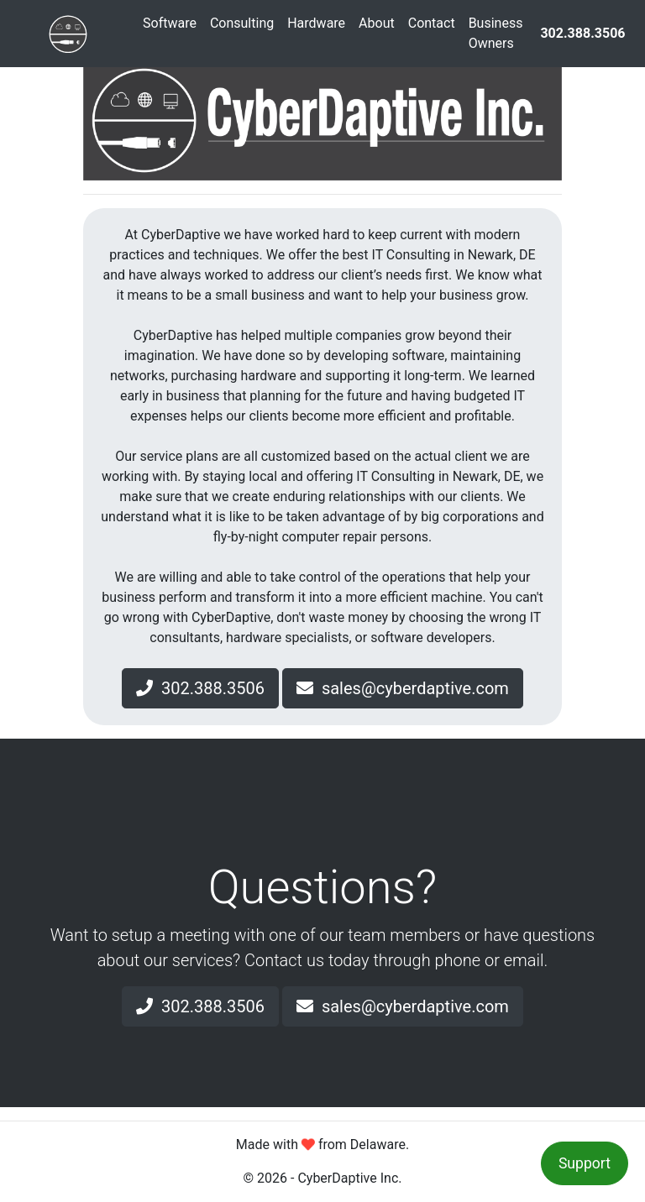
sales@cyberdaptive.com (402, 688)
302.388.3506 (200, 688)
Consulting (242, 23)
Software (170, 23)
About (377, 23)
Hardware (316, 23)
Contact (431, 23)
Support (584, 1163)
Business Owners (496, 33)
